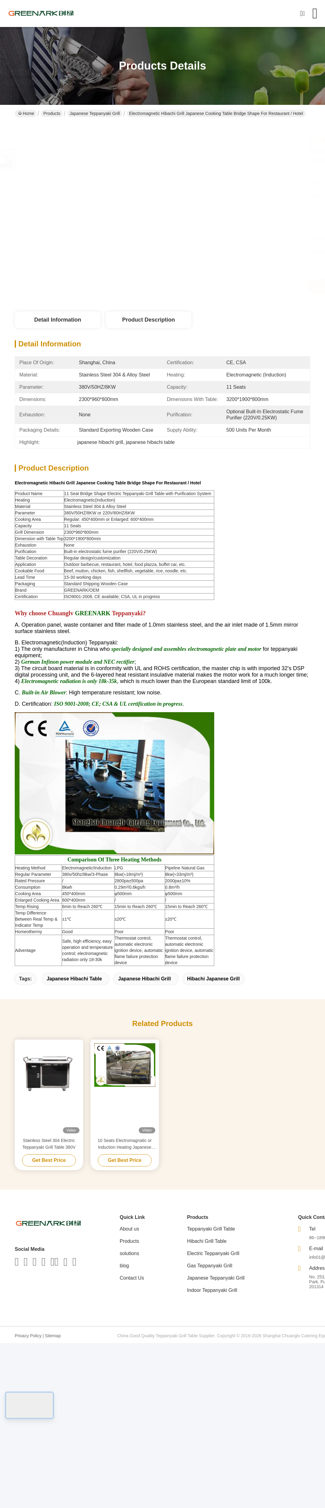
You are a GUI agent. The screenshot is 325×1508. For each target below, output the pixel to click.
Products (51, 113)
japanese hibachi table (74, 978)
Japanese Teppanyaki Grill (95, 113)
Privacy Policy (28, 1335)
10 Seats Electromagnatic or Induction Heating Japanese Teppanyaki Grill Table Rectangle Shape (125, 1144)
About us (129, 1228)
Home (26, 113)
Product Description (148, 320)
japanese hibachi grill (144, 978)
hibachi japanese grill (213, 978)
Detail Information (57, 320)
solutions (129, 1253)
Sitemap (53, 1335)
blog (124, 1265)
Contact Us (132, 1278)
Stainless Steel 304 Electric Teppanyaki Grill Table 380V (48, 1144)
